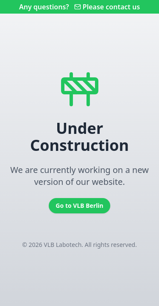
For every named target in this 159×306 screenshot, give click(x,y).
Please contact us (107, 6)
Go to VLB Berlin (79, 205)
